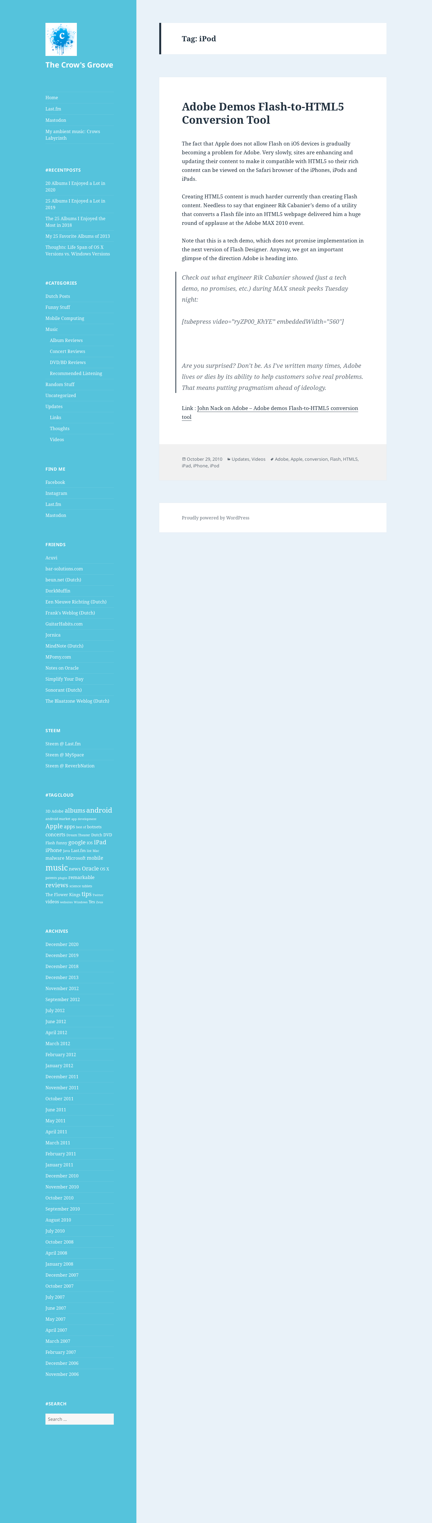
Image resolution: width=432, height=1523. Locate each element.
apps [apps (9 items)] (69, 826)
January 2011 (59, 1165)
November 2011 (62, 1088)
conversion (316, 459)
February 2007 (60, 1352)
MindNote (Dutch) (64, 646)
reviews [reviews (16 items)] (56, 885)
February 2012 (60, 1055)
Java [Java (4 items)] (66, 850)
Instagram (56, 493)
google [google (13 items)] (77, 842)
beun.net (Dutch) (63, 580)
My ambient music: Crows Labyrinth (72, 134)
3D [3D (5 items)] (47, 811)
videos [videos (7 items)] (52, 902)
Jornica (53, 635)
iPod (214, 466)
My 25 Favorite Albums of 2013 (77, 236)
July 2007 (55, 1297)
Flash (335, 459)
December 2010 (62, 1176)
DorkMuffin (57, 591)
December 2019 (62, 955)
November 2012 (62, 988)
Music (51, 329)
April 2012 (56, 1032)
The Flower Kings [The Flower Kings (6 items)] (62, 894)
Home (51, 98)
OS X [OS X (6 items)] (104, 869)
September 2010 (62, 1209)
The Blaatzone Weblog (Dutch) (77, 701)
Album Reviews (66, 340)
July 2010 (55, 1231)
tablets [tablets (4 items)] (87, 886)
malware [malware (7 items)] (54, 858)
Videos (57, 439)
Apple (297, 459)
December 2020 (62, 944)
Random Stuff (59, 384)
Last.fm (53, 109)
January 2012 (59, 1066)
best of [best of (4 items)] (81, 827)
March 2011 (57, 1143)
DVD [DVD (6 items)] (107, 834)
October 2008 (59, 1242)
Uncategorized (60, 395)
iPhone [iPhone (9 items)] (53, 850)
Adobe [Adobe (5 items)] (58, 811)
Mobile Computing (64, 318)
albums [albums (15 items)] (75, 810)
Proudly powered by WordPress (215, 518)
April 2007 (56, 1330)
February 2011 (60, 1154)
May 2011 (55, 1121)
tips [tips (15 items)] (86, 894)
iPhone (200, 466)
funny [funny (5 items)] (61, 842)
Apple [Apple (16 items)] (54, 826)
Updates (54, 406)
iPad (186, 466)
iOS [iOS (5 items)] (90, 842)
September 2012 (62, 999)
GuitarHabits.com (64, 624)
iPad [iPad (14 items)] (100, 842)
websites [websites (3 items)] (66, 902)
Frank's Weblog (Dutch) (70, 613)
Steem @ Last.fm (63, 744)
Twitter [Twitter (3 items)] (98, 895)
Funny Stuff (57, 307)
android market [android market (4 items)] (57, 818)
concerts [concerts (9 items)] (55, 834)
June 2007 (55, 1308)
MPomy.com (58, 657)
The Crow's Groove (79, 65)
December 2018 (62, 966)
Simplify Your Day (64, 679)
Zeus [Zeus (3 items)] (99, 902)
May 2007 (55, 1319)
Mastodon (55, 120)
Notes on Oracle (62, 668)
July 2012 (55, 1010)
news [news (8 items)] (75, 869)
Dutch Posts (57, 296)
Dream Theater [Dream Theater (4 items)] (78, 835)
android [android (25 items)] (99, 810)
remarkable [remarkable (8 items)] (81, 877)
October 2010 (59, 1198)
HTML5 (350, 459)
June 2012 (55, 1021)
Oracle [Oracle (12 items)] (90, 868)
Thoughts (59, 428)
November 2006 (62, 1374)
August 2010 (58, 1220)
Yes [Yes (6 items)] (92, 901)
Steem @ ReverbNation (69, 766)
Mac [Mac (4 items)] (96, 850)
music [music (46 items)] (56, 867)
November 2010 (62, 1187)
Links (55, 417)
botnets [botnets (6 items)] (94, 826)
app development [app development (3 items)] (83, 819)
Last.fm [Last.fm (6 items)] (78, 850)
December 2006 (62, 1363)
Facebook (55, 482)
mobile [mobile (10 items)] (95, 857)
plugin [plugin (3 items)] (62, 878)
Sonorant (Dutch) (63, 690)
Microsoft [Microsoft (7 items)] (76, 858)
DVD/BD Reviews (68, 362)
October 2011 (59, 1099)
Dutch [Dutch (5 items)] (96, 834)
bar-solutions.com (64, 569)
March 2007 (57, 1341)
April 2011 (56, 1132)
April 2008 (56, 1253)
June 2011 (55, 1110)
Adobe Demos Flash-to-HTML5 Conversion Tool (263, 113)
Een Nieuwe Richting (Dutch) (76, 602)
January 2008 (59, 1264)
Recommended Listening (76, 373)
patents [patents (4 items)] (51, 877)
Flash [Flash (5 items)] (50, 842)
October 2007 (59, 1286)
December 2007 (62, 1275)
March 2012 (57, 1044)
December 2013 (62, 977)
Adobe (281, 459)
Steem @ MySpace (64, 755)
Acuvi (51, 558)
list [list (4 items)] (89, 850)
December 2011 (62, 1077)
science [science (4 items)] (75, 886)
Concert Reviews (67, 351)
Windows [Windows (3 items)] (81, 902)
